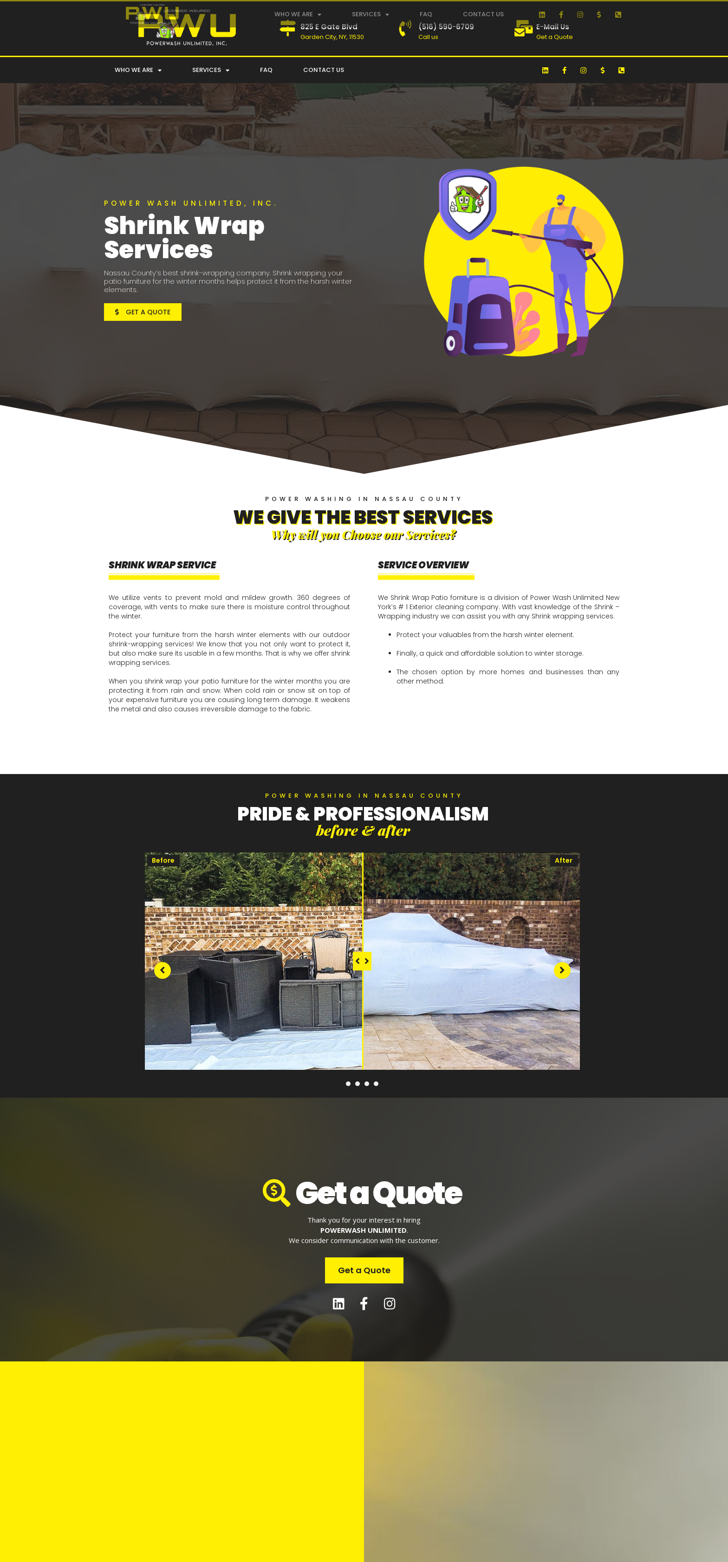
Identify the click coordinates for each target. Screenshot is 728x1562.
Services (370, 14)
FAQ (426, 14)
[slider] (362, 961)
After (563, 860)
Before (163, 860)
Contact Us (483, 14)
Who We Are (297, 14)
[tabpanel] (362, 961)
